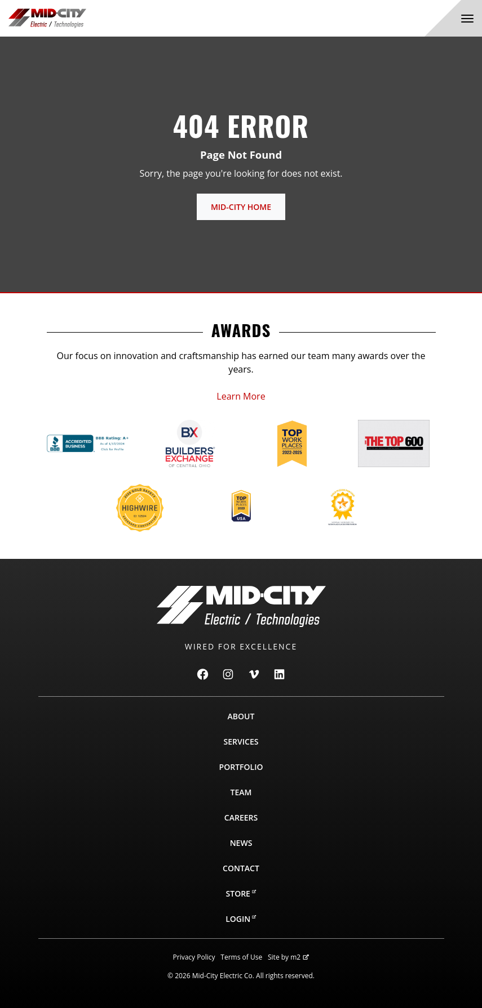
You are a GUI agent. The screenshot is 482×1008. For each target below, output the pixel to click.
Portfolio (241, 766)
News (241, 842)
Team (241, 792)
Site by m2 (288, 957)
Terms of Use (241, 957)
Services (241, 741)
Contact (241, 868)
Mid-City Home (241, 206)
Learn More (240, 396)
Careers (241, 817)
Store (241, 893)
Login (241, 918)
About (241, 716)
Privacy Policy (194, 957)
